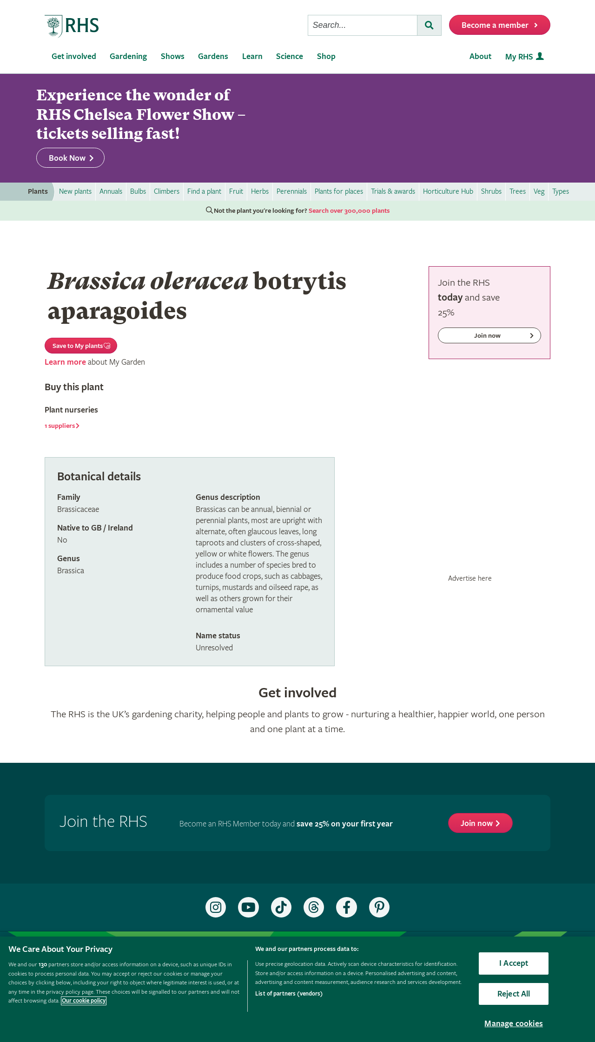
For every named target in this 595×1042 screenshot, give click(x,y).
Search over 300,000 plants (349, 211)
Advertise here (470, 578)
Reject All (513, 994)
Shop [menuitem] (326, 56)
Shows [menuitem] (173, 56)
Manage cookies (513, 1024)
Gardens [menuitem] (213, 56)
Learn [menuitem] (252, 56)
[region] (297, 989)
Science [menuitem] (289, 56)
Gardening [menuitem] (128, 56)
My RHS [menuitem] (519, 57)
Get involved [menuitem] (74, 56)
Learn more (65, 362)
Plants (38, 191)
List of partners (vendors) (289, 993)
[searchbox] (362, 25)
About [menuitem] (480, 56)
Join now (477, 823)
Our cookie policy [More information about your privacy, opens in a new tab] (84, 1000)
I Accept (513, 963)
